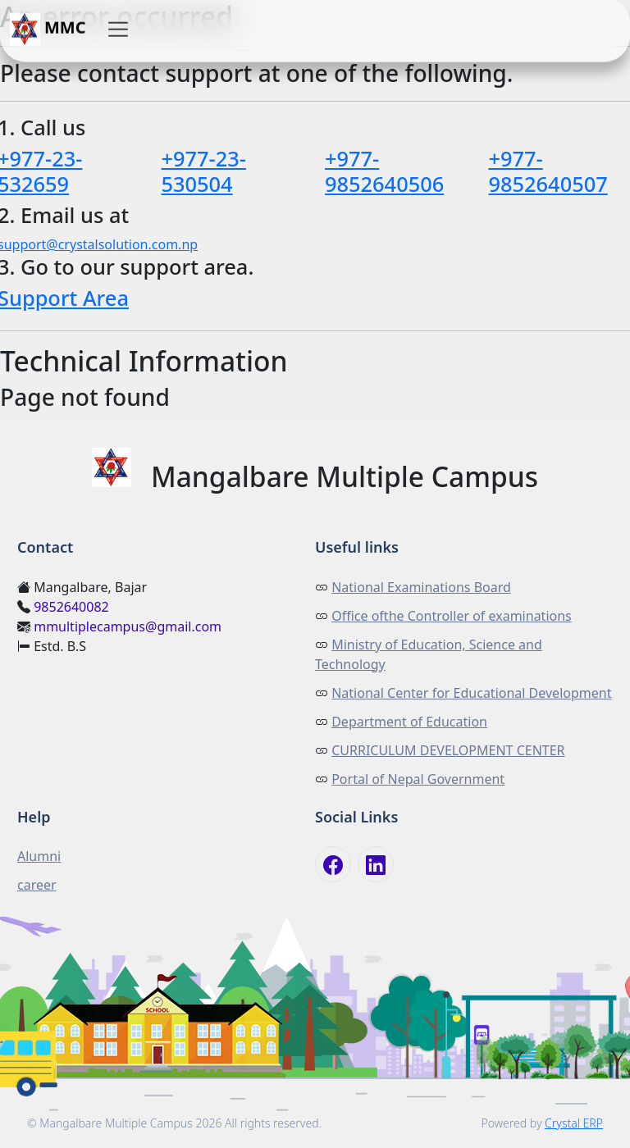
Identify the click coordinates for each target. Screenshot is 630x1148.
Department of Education (409, 722)
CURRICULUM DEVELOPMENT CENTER (447, 750)
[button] (118, 29)
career (37, 885)
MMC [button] (48, 29)
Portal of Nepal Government (417, 779)
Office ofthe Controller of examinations (451, 616)
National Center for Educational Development (471, 693)
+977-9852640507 (548, 170)
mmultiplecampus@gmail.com (127, 626)
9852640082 (71, 607)
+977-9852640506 (384, 170)
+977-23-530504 (204, 170)
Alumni (39, 856)
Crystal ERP (574, 1123)
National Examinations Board (421, 587)
